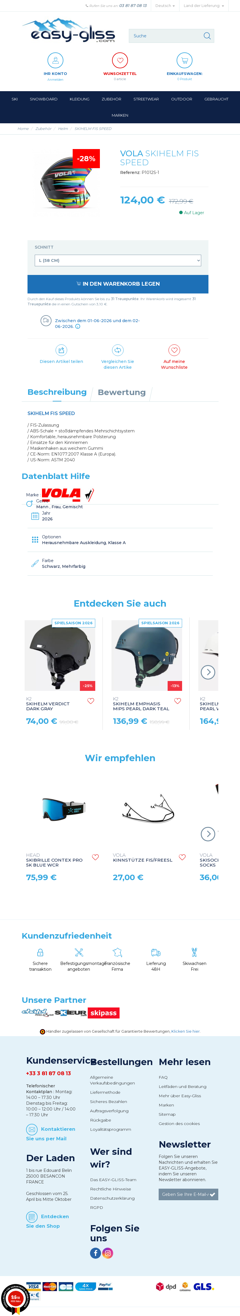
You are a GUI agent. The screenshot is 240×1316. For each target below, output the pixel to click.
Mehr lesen (185, 1061)
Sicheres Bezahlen (108, 1101)
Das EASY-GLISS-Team (113, 1179)
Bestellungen (121, 1061)
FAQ (163, 1077)
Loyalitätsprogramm (110, 1129)
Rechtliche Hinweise (110, 1189)
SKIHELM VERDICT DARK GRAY (48, 704)
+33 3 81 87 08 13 (48, 1073)
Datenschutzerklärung (112, 1198)
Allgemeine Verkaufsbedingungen (112, 1080)
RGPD (96, 1207)
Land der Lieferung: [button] (204, 5)
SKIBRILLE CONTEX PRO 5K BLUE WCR (54, 860)
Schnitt (45, 247)
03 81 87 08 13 (132, 5)
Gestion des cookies (179, 1123)
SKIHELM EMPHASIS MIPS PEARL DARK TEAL (141, 704)
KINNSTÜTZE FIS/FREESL (142, 858)
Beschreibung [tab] (57, 392)
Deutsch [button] (165, 5)
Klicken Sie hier (185, 1031)
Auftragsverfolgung (109, 1110)
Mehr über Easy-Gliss (180, 1095)
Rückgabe (100, 1120)
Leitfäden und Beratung (182, 1086)
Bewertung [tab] (122, 392)
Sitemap (167, 1114)
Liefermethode (105, 1092)
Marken (166, 1105)
